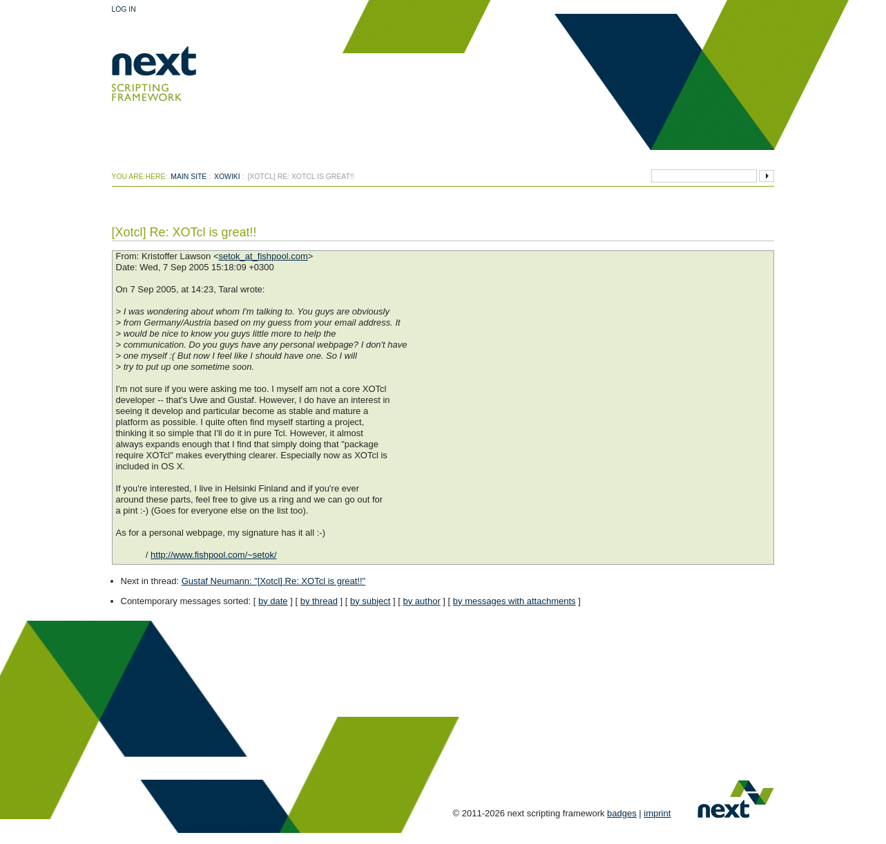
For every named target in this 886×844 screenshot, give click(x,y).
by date (273, 601)
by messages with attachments (514, 601)
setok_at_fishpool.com (262, 256)
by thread (319, 601)
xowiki (227, 176)
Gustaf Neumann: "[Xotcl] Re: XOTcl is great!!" (273, 581)
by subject (370, 601)
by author (422, 601)
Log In (124, 9)
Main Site (188, 176)
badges (622, 813)
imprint (657, 813)
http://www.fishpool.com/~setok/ (213, 555)
